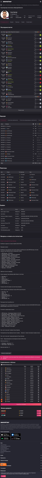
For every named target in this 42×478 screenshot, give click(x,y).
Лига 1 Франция (3, 450)
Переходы (20, 22)
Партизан (4, 261)
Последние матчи (4, 22)
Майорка (3, 258)
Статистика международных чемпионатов (29, 120)
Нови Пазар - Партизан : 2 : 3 (8, 344)
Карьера (12, 22)
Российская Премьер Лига (5, 451)
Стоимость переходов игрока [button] (7, 309)
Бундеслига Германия (5, 448)
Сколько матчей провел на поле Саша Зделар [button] (11, 286)
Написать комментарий (6, 353)
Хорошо (3, 476)
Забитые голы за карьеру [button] (6, 271)
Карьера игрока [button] (4, 247)
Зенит (3, 266)
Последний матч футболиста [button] (7, 302)
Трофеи (27, 22)
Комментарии (35, 22)
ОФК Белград (4, 253)
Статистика (4, 120)
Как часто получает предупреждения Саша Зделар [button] (12, 336)
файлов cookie (26, 473)
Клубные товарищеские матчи (15, 96)
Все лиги (2, 452)
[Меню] (1, 2)
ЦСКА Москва (4, 265)
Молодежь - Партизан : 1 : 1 (7, 343)
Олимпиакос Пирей (6, 254)
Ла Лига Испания (4, 447)
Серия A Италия (3, 444)
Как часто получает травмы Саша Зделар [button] (10, 330)
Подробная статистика (21, 404)
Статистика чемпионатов (14, 120)
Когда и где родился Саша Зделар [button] (8, 241)
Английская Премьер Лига (5, 446)
